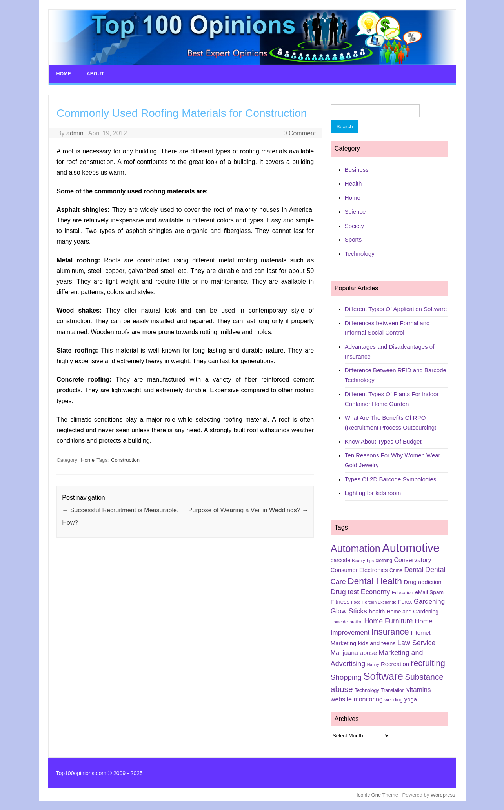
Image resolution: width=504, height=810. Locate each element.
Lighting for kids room (373, 492)
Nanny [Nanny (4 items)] (373, 663)
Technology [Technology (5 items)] (367, 690)
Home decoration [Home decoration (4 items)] (346, 621)
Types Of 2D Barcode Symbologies (390, 478)
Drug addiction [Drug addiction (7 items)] (423, 581)
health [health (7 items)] (377, 611)
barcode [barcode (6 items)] (340, 560)
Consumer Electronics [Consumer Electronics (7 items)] (359, 569)
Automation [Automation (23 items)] (355, 547)
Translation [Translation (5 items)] (393, 690)
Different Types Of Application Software (396, 308)
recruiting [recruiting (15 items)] (428, 662)
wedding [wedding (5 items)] (393, 699)
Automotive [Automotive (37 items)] (411, 547)
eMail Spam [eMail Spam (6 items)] (429, 591)
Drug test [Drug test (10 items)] (345, 591)
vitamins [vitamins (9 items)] (418, 689)
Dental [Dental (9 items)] (413, 569)
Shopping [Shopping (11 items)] (346, 677)
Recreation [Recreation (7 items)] (395, 663)
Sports (353, 239)
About (94, 73)
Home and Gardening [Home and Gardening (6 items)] (412, 611)
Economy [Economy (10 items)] (375, 591)
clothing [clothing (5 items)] (383, 560)
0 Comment (300, 132)
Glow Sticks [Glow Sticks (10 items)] (349, 610)
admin (75, 132)
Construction (125, 459)
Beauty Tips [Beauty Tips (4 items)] (363, 560)
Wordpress (443, 794)
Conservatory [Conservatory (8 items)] (412, 559)
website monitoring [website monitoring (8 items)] (357, 698)
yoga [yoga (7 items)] (410, 698)
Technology (360, 252)
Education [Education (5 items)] (402, 592)
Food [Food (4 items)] (355, 601)
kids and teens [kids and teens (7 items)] (377, 642)
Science (355, 211)
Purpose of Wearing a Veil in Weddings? (248, 509)
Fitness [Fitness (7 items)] (340, 601)
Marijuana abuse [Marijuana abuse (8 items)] (354, 652)
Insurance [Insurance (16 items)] (390, 631)
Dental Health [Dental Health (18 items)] (375, 580)
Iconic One (369, 794)
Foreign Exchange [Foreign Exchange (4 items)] (379, 601)
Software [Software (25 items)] (383, 675)
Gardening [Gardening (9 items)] (429, 600)
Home (63, 73)
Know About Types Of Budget (383, 440)
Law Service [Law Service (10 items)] (416, 642)
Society (354, 225)
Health (353, 183)
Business (357, 169)
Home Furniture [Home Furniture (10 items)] (388, 620)
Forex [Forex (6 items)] (405, 601)
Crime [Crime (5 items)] (395, 569)
